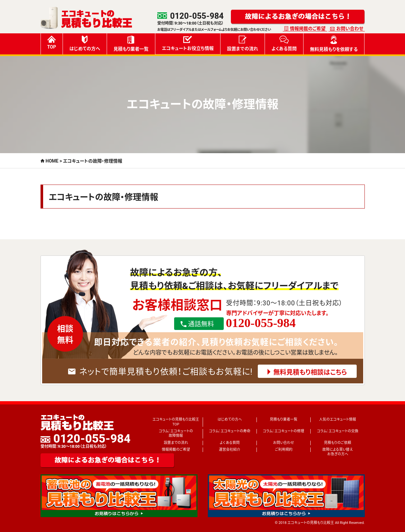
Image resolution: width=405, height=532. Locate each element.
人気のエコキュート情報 (337, 419)
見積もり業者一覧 (131, 43)
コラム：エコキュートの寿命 (229, 431)
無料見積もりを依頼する (334, 44)
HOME (52, 161)
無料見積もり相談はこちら (310, 372)
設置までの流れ (242, 43)
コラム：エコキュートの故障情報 (176, 433)
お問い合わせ (349, 28)
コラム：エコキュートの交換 (337, 431)
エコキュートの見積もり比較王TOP (175, 421)
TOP (51, 43)
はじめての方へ (84, 43)
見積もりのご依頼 (337, 443)
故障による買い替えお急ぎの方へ (337, 451)
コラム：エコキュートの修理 (283, 431)
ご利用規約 (283, 449)
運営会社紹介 (229, 449)
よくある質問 (284, 43)
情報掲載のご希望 (308, 28)
